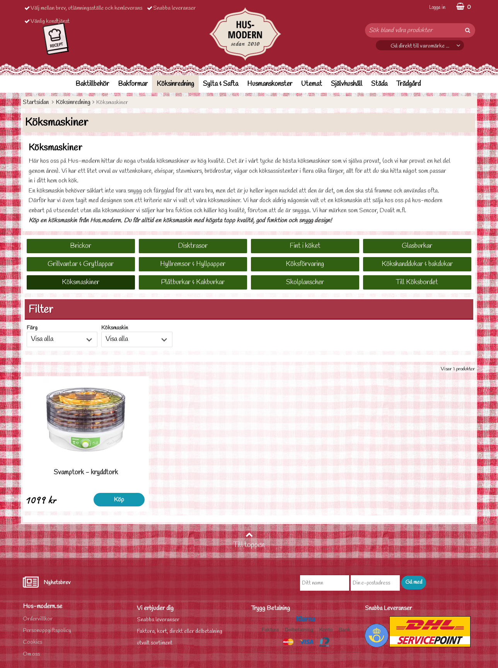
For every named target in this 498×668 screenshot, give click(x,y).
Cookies (32, 642)
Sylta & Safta (220, 84)
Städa (379, 84)
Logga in (437, 7)
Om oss (31, 654)
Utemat (311, 84)
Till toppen (249, 540)
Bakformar (133, 84)
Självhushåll (346, 84)
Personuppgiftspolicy (47, 630)
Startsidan (36, 102)
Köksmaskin (114, 328)
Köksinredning (175, 84)
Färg (32, 328)
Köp (107, 500)
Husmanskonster (269, 84)
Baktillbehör (92, 84)
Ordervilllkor (38, 619)
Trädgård (408, 84)
